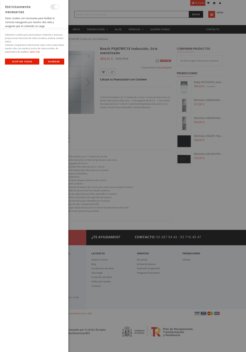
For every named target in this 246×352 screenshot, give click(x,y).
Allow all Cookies (22, 344)
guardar (54, 344)
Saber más (35, 335)
